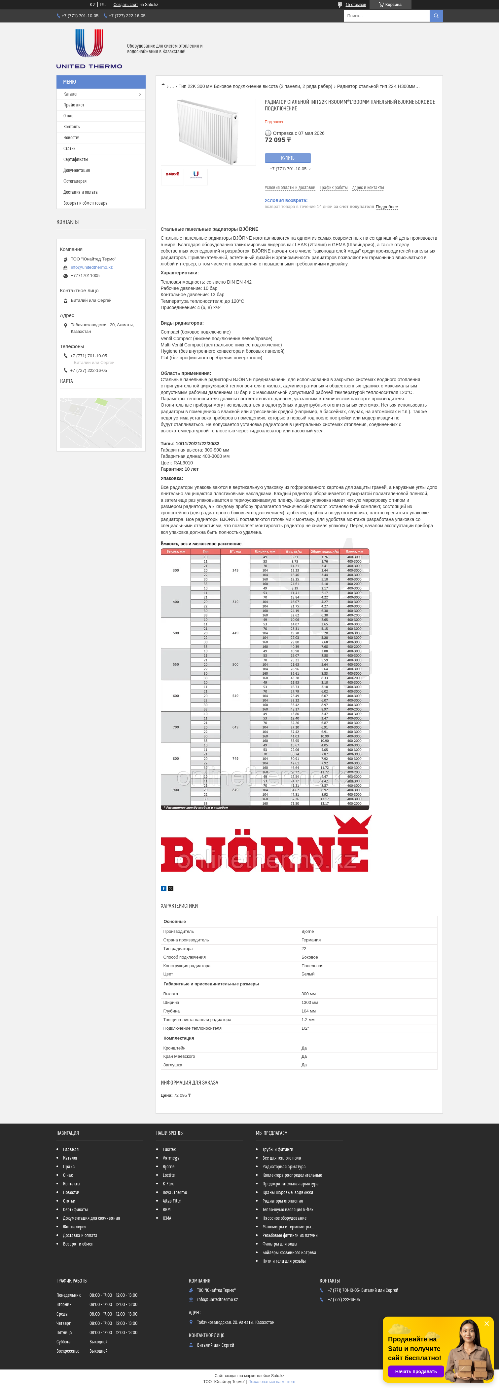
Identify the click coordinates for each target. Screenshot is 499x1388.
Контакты (72, 127)
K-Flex (168, 1184)
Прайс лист (73, 105)
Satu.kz (277, 1375)
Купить (288, 158)
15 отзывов (355, 4)
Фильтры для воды (280, 1244)
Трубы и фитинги (278, 1149)
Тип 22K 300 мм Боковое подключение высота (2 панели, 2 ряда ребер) (255, 86)
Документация (76, 170)
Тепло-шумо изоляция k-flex (288, 1209)
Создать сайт (126, 4)
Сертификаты (75, 159)
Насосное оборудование (284, 1218)
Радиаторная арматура (284, 1167)
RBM (166, 1209)
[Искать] (436, 16)
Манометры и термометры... (288, 1227)
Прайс (69, 1167)
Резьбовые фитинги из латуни (290, 1235)
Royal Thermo (175, 1192)
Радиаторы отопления (283, 1201)
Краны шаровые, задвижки (288, 1192)
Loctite (169, 1175)
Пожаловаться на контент (272, 1381)
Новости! (71, 137)
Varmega (171, 1158)
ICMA (167, 1218)
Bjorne (168, 1167)
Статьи (69, 148)
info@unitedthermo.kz (92, 267)
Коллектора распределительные (292, 1175)
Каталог (70, 94)
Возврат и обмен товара (85, 203)
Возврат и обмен (78, 1244)
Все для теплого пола (282, 1158)
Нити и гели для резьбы (284, 1261)
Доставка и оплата (80, 192)
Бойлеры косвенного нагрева (289, 1252)
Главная (71, 1149)
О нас (68, 116)
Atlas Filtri (172, 1201)
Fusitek (169, 1149)
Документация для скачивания (91, 1218)
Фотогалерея (75, 181)
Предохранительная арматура (291, 1184)
